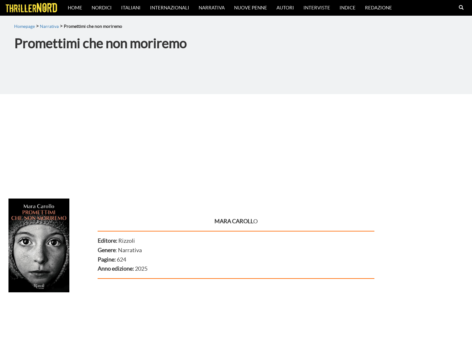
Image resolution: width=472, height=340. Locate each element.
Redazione (378, 7)
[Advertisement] (236, 141)
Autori (285, 7)
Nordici (102, 7)
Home (75, 7)
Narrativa (212, 7)
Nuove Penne (250, 7)
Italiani (131, 7)
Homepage (24, 26)
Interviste (316, 7)
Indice (348, 7)
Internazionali (169, 7)
